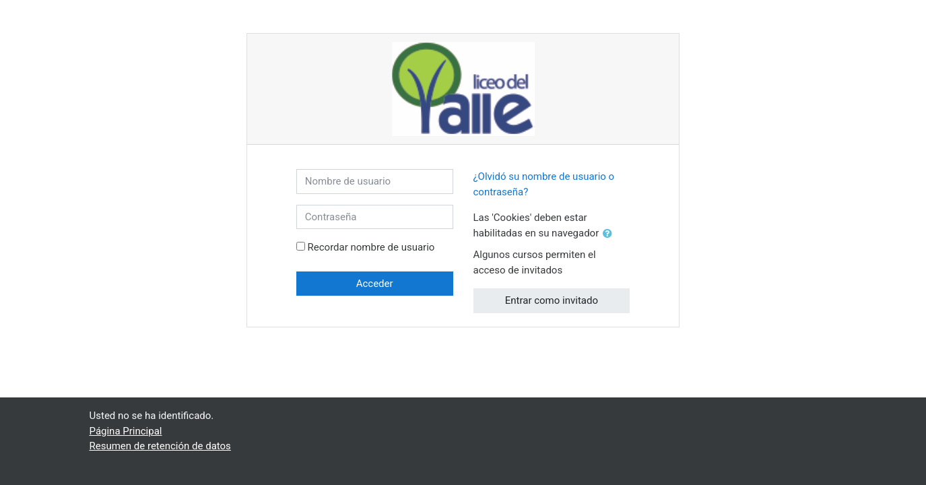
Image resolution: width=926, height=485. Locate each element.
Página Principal (126, 431)
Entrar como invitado (551, 300)
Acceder (374, 284)
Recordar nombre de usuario (371, 247)
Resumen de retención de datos (160, 446)
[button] (610, 234)
